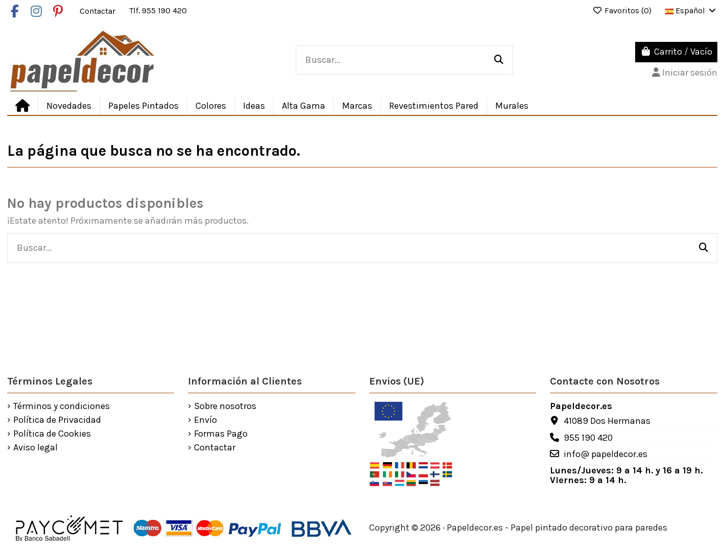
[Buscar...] (499, 60)
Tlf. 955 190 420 (158, 10)
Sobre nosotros (225, 406)
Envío (205, 420)
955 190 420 (588, 437)
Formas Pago (221, 434)
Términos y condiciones (61, 406)
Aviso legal (35, 448)
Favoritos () (623, 10)
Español (691, 10)
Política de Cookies (52, 434)
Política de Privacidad (57, 420)
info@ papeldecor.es (605, 454)
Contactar (98, 10)
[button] (253, 106)
